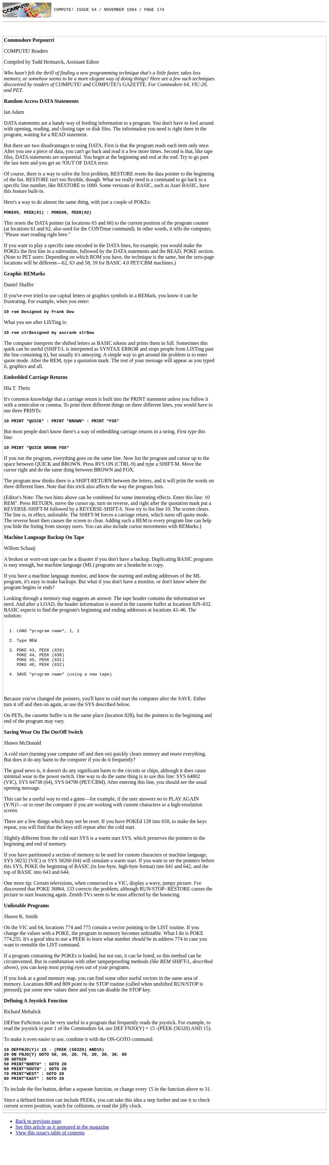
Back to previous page (38, 1145)
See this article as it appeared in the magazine (62, 1151)
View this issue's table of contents (50, 1157)
